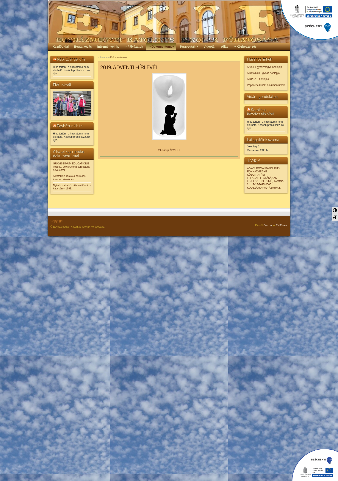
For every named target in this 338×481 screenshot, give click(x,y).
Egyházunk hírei (70, 125)
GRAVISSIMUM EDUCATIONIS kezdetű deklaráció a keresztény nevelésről (71, 167)
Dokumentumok (118, 57)
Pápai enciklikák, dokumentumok (266, 85)
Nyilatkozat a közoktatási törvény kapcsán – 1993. (72, 187)
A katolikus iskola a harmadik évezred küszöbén (69, 178)
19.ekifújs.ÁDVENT (169, 150)
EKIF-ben (281, 225)
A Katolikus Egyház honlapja (263, 73)
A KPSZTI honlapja (258, 79)
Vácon (268, 225)
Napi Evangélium (71, 59)
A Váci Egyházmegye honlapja (264, 67)
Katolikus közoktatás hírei (260, 111)
